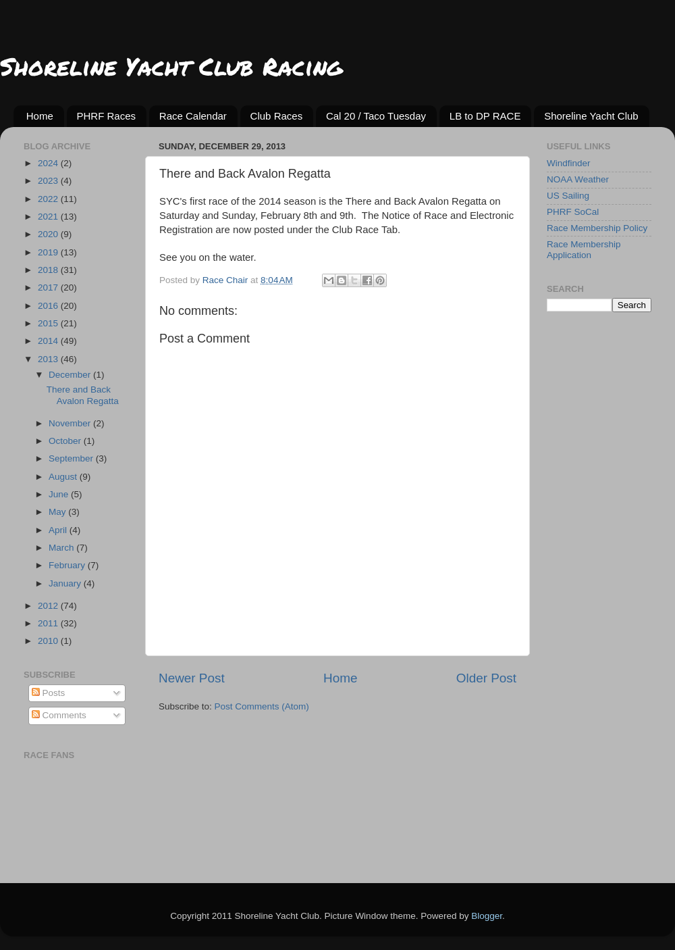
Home (39, 116)
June (60, 494)
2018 (49, 270)
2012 (49, 606)
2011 (49, 623)
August (64, 477)
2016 (49, 306)
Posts (48, 693)
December (71, 375)
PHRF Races (106, 116)
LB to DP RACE (485, 116)
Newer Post (192, 678)
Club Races (276, 116)
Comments (59, 715)
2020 (49, 234)
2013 (49, 359)
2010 (49, 641)
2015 (49, 323)
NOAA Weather (578, 179)
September (72, 458)
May (58, 512)
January (66, 583)
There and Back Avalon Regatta (83, 394)
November (71, 423)
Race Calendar (193, 116)
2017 (49, 287)
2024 (49, 163)
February (68, 565)
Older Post (486, 678)
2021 (49, 216)
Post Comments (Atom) (262, 706)
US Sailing (568, 196)
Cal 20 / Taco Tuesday (376, 116)
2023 (49, 181)
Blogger (486, 916)
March (62, 548)
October (66, 441)
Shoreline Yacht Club (591, 116)
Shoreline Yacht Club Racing (171, 66)
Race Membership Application (584, 249)
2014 (49, 341)
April (59, 530)
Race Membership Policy (597, 228)
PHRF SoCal (573, 212)
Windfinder (569, 163)
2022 (49, 199)
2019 (49, 252)
